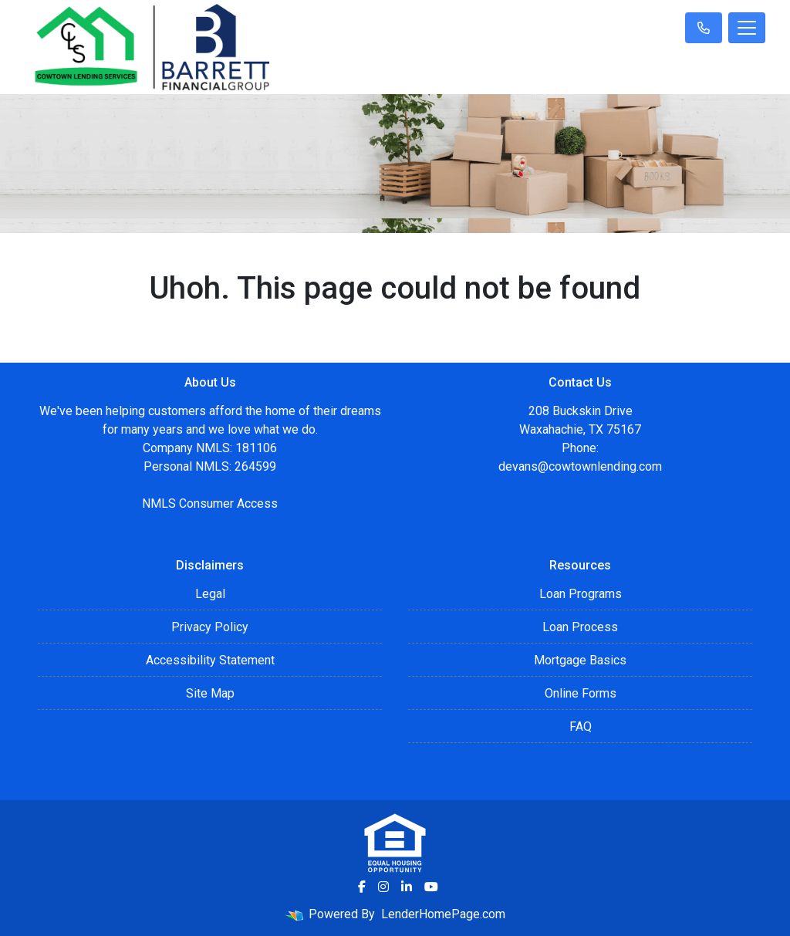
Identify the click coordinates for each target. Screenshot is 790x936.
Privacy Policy (209, 627)
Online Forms (580, 693)
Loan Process (580, 627)
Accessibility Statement (210, 660)
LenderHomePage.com (443, 914)
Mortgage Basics (580, 660)
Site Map (210, 693)
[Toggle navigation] (746, 27)
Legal (210, 593)
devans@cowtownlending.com (580, 466)
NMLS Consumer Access (210, 503)
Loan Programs (580, 593)
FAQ (580, 726)
